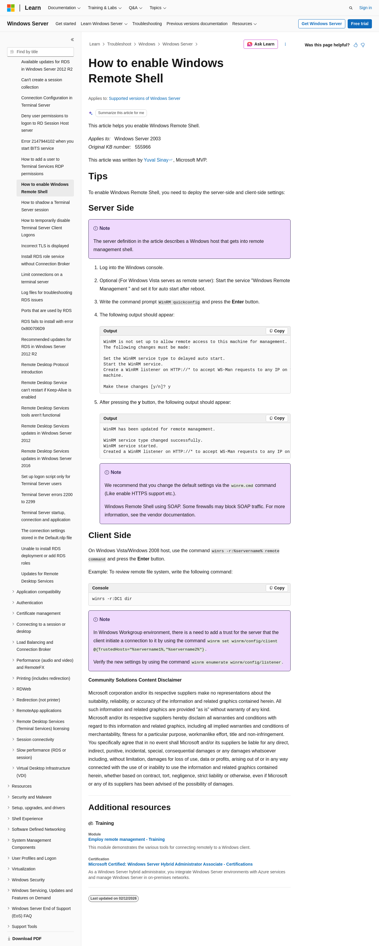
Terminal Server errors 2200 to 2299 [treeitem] (47, 478)
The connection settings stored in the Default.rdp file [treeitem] (46, 514)
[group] (195, 365)
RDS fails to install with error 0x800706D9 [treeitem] (47, 305)
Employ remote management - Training (126, 839)
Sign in (365, 7)
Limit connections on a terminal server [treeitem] (41, 258)
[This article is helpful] (355, 44)
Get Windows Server (322, 23)
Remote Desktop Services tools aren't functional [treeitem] (45, 391)
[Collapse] (72, 39)
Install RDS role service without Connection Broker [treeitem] (45, 240)
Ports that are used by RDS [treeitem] (46, 290)
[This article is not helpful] (362, 44)
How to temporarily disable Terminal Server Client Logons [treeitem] (45, 207)
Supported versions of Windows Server (144, 98)
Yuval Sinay (156, 159)
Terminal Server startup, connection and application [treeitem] (45, 496)
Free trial (359, 23)
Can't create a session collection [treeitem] (41, 63)
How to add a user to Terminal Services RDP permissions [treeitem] (42, 146)
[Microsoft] (11, 8)
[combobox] (40, 52)
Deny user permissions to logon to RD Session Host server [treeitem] (45, 102)
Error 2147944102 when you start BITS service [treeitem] (47, 124)
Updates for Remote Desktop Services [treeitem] (39, 557)
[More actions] (285, 44)
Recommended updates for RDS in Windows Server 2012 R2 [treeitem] (46, 326)
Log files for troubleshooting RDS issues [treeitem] (46, 276)
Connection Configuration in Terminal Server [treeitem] (46, 81)
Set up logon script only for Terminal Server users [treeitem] (45, 460)
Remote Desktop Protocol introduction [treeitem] (45, 348)
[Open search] (351, 8)
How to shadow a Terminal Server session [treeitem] (45, 186)
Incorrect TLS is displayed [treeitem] (45, 225)
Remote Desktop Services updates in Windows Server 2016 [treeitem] (46, 438)
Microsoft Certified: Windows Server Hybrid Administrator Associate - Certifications (170, 864)
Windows (147, 44)
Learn (95, 44)
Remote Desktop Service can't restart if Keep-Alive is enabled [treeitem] (46, 369)
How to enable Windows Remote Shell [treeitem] (45, 168)
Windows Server (178, 44)
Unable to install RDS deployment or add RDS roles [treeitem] (43, 535)
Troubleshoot (119, 44)
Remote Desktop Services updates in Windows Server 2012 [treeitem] (46, 412)
